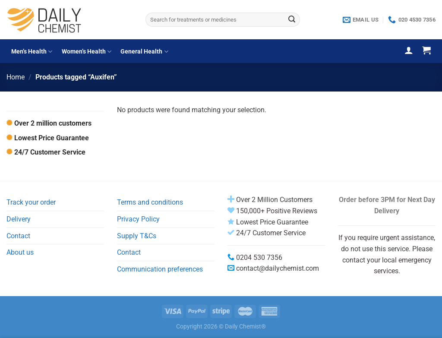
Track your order (31, 202)
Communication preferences (160, 269)
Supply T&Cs (136, 236)
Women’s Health (86, 51)
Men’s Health (31, 51)
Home (15, 77)
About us (20, 252)
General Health (144, 51)
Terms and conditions (150, 202)
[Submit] (292, 20)
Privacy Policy (138, 219)
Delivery (18, 219)
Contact (18, 236)
